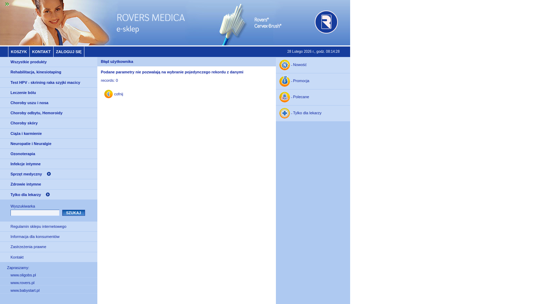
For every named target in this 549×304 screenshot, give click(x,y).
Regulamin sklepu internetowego (39, 226)
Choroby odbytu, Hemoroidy (37, 113)
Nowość (300, 65)
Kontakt (41, 52)
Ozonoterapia (23, 154)
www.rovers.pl (22, 283)
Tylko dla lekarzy (26, 195)
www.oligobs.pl (23, 275)
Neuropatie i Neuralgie (31, 144)
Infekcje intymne (26, 164)
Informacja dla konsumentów (35, 236)
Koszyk (19, 52)
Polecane (301, 97)
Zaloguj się (69, 52)
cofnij (118, 94)
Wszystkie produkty (29, 62)
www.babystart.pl (25, 290)
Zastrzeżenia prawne (28, 247)
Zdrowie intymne (26, 184)
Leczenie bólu (23, 93)
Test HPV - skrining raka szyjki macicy (45, 82)
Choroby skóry (24, 123)
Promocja (301, 81)
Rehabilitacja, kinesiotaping (36, 72)
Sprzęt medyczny (26, 174)
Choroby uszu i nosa (29, 103)
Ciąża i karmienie (26, 133)
